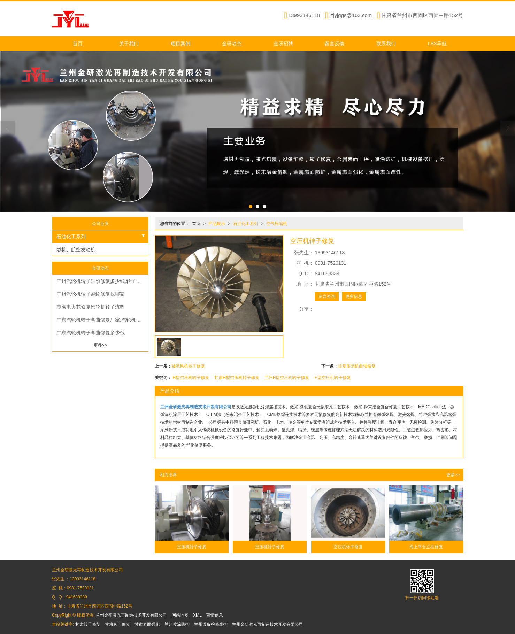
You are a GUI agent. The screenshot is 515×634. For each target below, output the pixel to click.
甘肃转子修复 (87, 624)
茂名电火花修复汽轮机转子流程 (90, 307)
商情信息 (214, 615)
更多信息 (353, 296)
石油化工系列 (245, 223)
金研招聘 (283, 43)
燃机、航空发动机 (75, 249)
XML (197, 615)
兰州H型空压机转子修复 (286, 377)
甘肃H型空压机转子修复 (236, 377)
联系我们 (386, 43)
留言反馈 (334, 43)
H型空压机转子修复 (190, 377)
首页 (78, 43)
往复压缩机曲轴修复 (357, 366)
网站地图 (180, 615)
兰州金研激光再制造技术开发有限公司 (131, 615)
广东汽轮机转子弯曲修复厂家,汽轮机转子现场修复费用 (102, 320)
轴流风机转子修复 (188, 366)
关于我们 (129, 43)
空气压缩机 (276, 223)
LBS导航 (437, 43)
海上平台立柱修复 (426, 546)
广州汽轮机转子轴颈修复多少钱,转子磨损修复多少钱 (102, 281)
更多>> (453, 474)
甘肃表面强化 (147, 624)
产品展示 (216, 223)
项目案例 (180, 43)
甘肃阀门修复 (117, 624)
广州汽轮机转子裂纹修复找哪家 (90, 294)
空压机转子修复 (191, 546)
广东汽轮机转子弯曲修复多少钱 (90, 332)
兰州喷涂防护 (177, 624)
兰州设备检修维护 (211, 624)
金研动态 (231, 43)
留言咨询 (326, 296)
